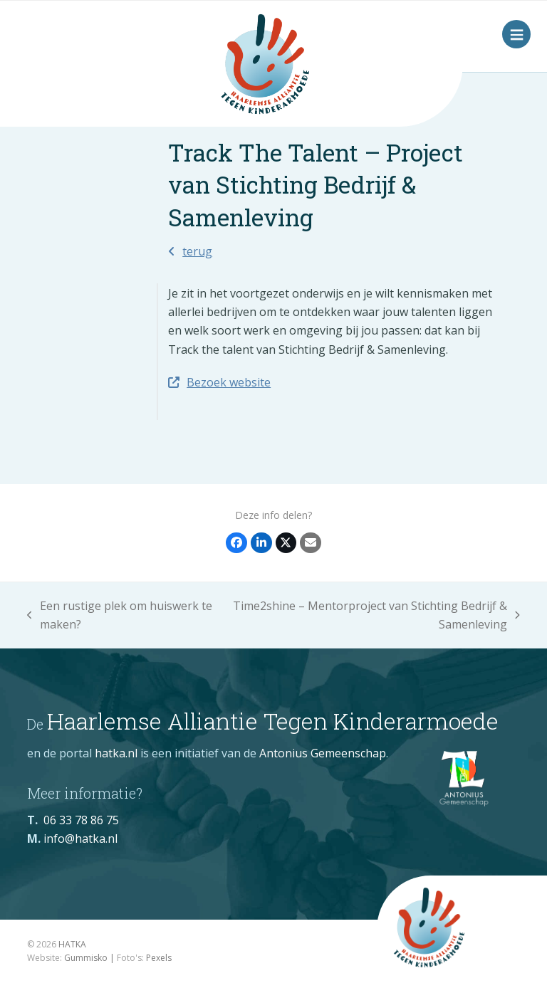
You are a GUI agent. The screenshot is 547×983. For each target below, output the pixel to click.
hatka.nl (116, 753)
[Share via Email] (310, 543)
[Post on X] (286, 543)
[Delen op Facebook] (236, 543)
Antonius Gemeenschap (322, 753)
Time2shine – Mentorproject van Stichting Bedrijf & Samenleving (373, 616)
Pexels (159, 958)
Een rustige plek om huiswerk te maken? (119, 616)
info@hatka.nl (80, 838)
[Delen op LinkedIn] (261, 543)
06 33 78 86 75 (81, 820)
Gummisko (86, 958)
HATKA (72, 944)
